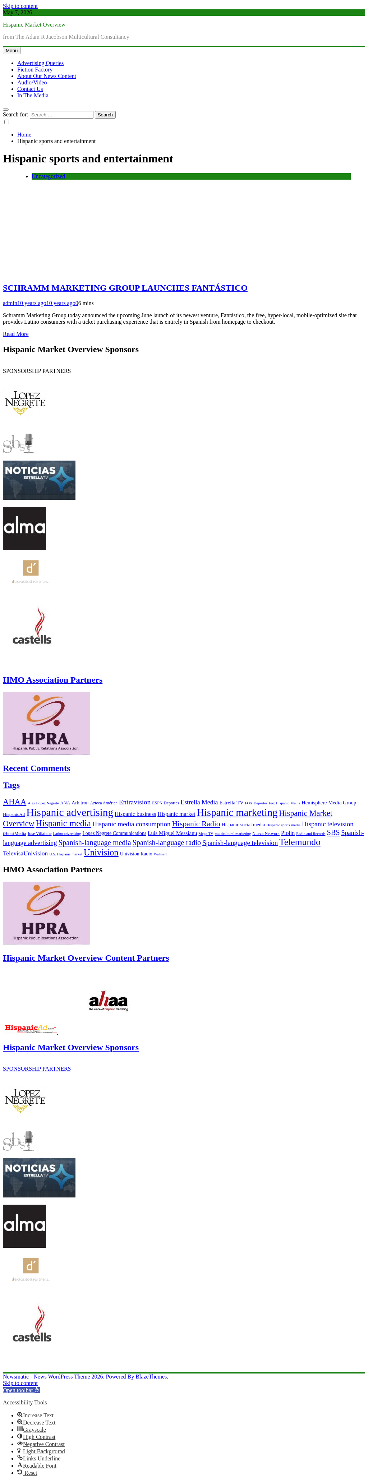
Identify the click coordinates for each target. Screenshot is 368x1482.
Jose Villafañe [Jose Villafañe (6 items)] (40, 833)
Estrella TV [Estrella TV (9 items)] (231, 802)
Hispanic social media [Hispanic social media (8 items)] (243, 824)
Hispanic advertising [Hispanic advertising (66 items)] (69, 812)
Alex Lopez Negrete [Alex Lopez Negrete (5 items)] (43, 803)
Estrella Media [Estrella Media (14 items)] (199, 802)
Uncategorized (48, 176)
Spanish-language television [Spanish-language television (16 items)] (240, 842)
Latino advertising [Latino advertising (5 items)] (67, 834)
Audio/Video (32, 82)
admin (10, 303)
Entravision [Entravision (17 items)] (135, 802)
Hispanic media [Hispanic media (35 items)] (63, 823)
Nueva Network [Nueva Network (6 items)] (266, 833)
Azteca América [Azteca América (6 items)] (103, 802)
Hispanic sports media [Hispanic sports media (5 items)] (283, 825)
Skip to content (20, 6)
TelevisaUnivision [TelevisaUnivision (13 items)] (25, 853)
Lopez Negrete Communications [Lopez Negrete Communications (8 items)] (114, 833)
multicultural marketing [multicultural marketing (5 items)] (233, 834)
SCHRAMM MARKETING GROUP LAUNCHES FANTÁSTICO (125, 287)
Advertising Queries (40, 63)
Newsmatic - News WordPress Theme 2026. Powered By (69, 1376)
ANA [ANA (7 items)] (65, 802)
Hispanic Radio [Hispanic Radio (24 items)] (196, 824)
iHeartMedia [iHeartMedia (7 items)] (14, 833)
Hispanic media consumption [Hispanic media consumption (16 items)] (131, 824)
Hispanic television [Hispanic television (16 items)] (328, 824)
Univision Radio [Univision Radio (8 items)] (136, 854)
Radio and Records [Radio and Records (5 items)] (310, 834)
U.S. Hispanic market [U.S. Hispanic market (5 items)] (65, 854)
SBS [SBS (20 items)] (333, 832)
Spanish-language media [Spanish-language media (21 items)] (95, 842)
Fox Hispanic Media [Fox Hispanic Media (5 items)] (284, 803)
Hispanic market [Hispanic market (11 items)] (176, 814)
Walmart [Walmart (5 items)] (160, 854)
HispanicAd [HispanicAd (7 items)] (14, 814)
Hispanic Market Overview (34, 25)
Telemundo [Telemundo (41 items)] (300, 842)
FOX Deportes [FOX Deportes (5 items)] (256, 803)
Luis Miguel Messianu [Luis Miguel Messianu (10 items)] (172, 833)
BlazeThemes (151, 1376)
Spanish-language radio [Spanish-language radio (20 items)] (167, 842)
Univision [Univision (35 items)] (101, 852)
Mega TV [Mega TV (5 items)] (205, 834)
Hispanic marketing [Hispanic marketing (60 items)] (237, 812)
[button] (21, 1390)
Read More (16, 334)
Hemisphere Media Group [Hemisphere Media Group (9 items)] (329, 802)
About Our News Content (46, 76)
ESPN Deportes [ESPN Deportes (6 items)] (165, 802)
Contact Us (30, 89)
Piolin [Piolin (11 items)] (288, 833)
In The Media (33, 95)
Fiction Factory (34, 69)
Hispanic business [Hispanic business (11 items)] (135, 814)
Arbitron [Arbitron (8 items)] (80, 802)
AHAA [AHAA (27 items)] (14, 801)
